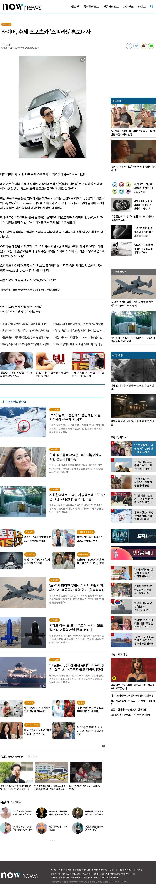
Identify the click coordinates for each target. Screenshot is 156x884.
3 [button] (54, 840)
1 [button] (50, 840)
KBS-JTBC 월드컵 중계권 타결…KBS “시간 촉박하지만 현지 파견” (58, 814)
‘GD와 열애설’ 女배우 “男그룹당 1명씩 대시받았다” (22, 829)
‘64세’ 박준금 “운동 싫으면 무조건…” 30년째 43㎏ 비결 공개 (23, 814)
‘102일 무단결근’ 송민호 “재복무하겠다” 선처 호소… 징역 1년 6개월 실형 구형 (50, 787)
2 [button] (52, 840)
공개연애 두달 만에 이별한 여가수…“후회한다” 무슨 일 (94, 814)
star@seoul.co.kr (44, 280)
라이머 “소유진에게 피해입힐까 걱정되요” (21, 306)
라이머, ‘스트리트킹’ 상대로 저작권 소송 (20, 311)
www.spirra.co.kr (17, 270)
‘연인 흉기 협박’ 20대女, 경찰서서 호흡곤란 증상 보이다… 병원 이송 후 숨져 (84, 787)
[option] (50, 777)
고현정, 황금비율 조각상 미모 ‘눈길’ (94, 828)
